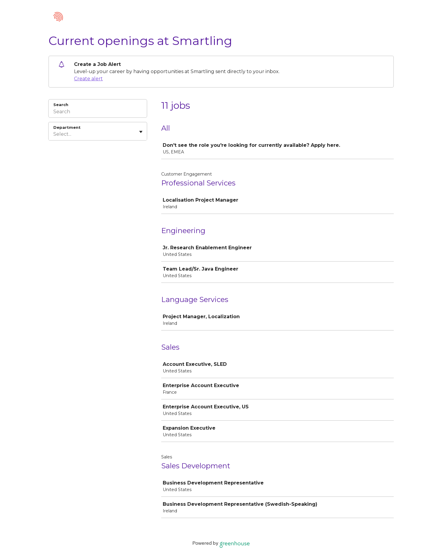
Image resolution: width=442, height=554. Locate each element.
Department (67, 127)
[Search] (98, 112)
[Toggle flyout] (140, 131)
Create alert (88, 78)
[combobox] (54, 134)
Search (61, 104)
